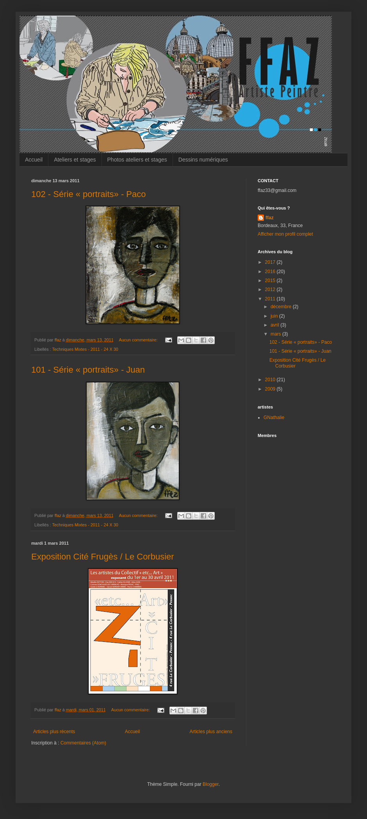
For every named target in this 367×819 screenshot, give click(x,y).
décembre (282, 306)
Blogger (211, 784)
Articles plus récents (54, 731)
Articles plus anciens (211, 731)
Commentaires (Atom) (83, 743)
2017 (271, 262)
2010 (271, 379)
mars (276, 334)
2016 (271, 271)
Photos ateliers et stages (137, 159)
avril (275, 325)
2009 (271, 389)
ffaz (269, 217)
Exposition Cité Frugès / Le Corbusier (102, 556)
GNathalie (274, 417)
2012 (271, 289)
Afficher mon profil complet (285, 234)
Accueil (34, 159)
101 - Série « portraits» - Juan (88, 370)
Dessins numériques (203, 159)
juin (275, 316)
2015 (271, 280)
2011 (271, 299)
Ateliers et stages (75, 159)
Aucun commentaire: (139, 340)
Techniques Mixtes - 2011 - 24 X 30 (85, 349)
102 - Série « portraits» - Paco (88, 194)
